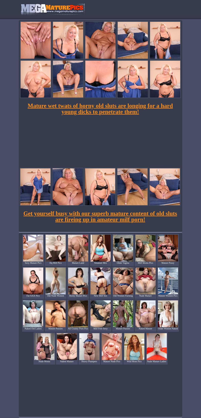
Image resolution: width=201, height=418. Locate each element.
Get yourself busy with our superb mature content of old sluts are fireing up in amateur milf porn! (100, 216)
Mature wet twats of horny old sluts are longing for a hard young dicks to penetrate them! (100, 109)
